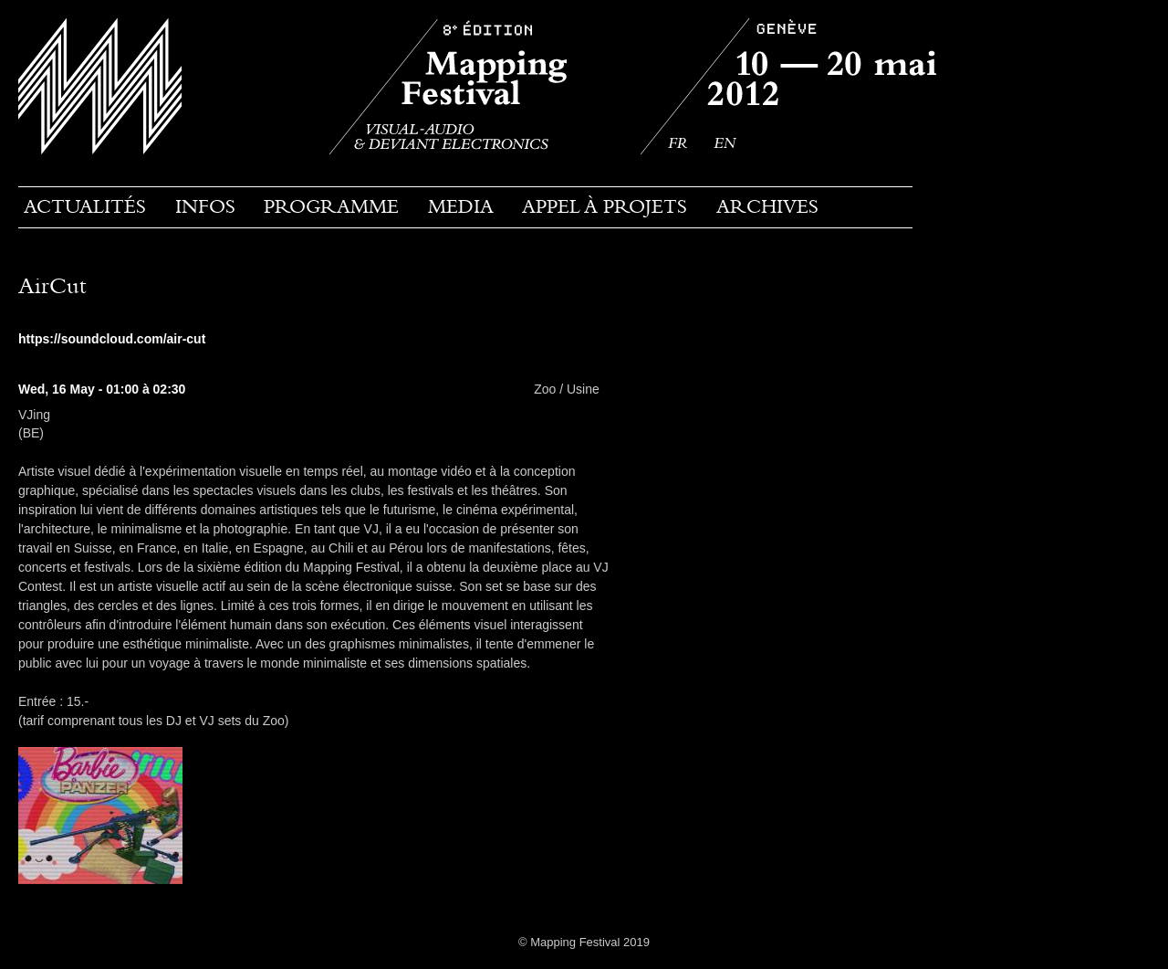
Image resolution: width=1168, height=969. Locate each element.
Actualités (85, 206)
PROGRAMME (331, 206)
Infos (205, 206)
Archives (767, 206)
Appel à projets (604, 206)
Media (461, 206)
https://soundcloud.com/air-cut (111, 339)
